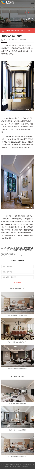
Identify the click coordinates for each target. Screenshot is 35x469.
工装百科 (22, 30)
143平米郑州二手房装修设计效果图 (17, 403)
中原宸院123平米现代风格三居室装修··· (17, 430)
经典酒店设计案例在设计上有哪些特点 (20, 248)
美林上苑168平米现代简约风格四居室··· (17, 315)
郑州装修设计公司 (11, 30)
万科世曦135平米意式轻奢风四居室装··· (17, 368)
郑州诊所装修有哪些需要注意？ (23, 250)
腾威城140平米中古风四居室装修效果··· (17, 342)
